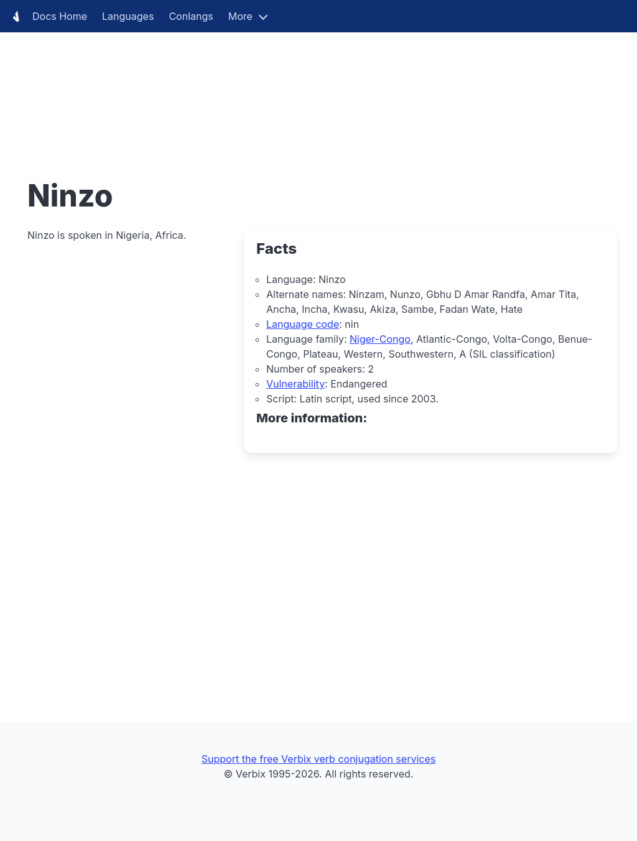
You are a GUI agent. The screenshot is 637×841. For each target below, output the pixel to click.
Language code (302, 324)
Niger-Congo (380, 339)
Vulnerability (295, 384)
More (240, 16)
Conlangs (191, 16)
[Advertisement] (318, 87)
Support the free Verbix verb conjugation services (318, 759)
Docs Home (47, 16)
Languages (128, 16)
